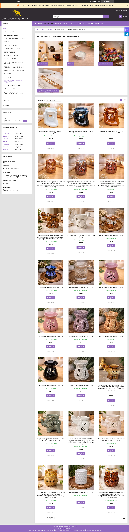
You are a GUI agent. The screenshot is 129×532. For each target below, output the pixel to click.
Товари (5, 28)
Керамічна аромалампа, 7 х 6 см (111, 287)
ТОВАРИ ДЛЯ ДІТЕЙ (11, 55)
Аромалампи (42, 64)
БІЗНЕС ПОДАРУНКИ (11, 35)
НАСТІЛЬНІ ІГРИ (9, 89)
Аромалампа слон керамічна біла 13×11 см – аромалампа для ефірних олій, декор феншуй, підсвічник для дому (81, 441)
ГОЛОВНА (38, 23)
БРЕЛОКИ (7, 77)
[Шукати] (106, 16)
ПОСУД (6, 42)
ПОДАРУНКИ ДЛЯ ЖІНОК (12, 49)
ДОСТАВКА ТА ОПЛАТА (82, 23)
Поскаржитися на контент (77, 530)
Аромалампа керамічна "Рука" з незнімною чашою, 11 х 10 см (81, 132)
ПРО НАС (58, 23)
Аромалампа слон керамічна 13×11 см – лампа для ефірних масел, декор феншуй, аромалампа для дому (51, 237)
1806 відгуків (96, 1)
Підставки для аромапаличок (48, 90)
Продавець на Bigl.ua (64, 528)
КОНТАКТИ (67, 23)
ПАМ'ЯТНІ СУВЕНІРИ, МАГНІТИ (14, 38)
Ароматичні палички (105, 64)
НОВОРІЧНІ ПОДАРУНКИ (12, 85)
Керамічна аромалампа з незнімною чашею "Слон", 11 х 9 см (50, 439)
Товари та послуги (45, 29)
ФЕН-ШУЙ (7, 74)
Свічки (70, 64)
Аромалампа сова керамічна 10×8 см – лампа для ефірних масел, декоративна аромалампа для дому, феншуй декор (51, 184)
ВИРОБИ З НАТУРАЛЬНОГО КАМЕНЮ (13, 63)
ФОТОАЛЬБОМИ (9, 52)
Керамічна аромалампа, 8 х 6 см (81, 287)
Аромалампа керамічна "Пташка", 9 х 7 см (81, 236)
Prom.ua (74, 526)
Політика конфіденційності (94, 530)
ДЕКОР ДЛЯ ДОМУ (10, 45)
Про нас (6, 100)
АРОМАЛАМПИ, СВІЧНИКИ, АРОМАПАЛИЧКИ (13, 81)
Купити (51, 143)
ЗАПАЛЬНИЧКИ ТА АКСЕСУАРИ (14, 70)
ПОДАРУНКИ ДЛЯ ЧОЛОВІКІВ (14, 67)
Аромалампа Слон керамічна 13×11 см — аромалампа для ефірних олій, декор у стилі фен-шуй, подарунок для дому (111, 387)
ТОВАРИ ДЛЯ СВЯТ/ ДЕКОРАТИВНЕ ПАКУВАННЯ (13, 92)
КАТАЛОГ (47, 23)
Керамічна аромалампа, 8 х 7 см (111, 235)
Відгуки (6, 105)
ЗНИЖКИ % (99, 23)
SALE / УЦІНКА (9, 32)
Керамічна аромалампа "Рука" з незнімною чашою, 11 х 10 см (50, 132)
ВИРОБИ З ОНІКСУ (10, 59)
